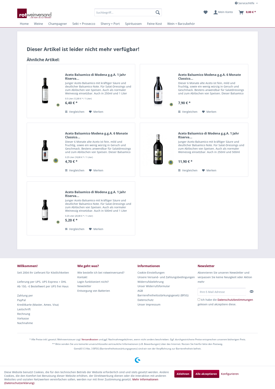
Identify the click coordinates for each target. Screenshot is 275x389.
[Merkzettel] (205, 12)
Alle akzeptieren (206, 374)
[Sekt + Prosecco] (84, 23)
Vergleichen (74, 111)
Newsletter (84, 286)
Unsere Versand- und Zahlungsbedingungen (166, 277)
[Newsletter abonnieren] (252, 291)
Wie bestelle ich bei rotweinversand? (100, 272)
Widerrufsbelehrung (151, 282)
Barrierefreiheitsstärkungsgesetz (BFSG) (163, 295)
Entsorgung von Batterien (93, 291)
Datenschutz (146, 300)
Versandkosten (90, 339)
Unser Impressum (149, 304)
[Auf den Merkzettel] (96, 111)
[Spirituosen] (133, 23)
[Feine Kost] (154, 23)
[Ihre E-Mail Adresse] (222, 292)
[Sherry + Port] (110, 23)
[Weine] (38, 23)
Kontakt (82, 277)
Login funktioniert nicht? (93, 282)
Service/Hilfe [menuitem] (245, 3)
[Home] (24, 23)
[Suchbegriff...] (128, 12)
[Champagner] (58, 23)
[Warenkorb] (247, 12)
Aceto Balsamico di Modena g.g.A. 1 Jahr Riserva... (95, 76)
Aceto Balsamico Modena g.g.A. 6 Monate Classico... (209, 76)
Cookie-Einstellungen (151, 272)
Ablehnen (183, 374)
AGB (140, 291)
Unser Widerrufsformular (154, 286)
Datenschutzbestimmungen (235, 299)
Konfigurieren (230, 374)
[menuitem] (128, 12)
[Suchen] (158, 12)
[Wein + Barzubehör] (181, 23)
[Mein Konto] (223, 12)
